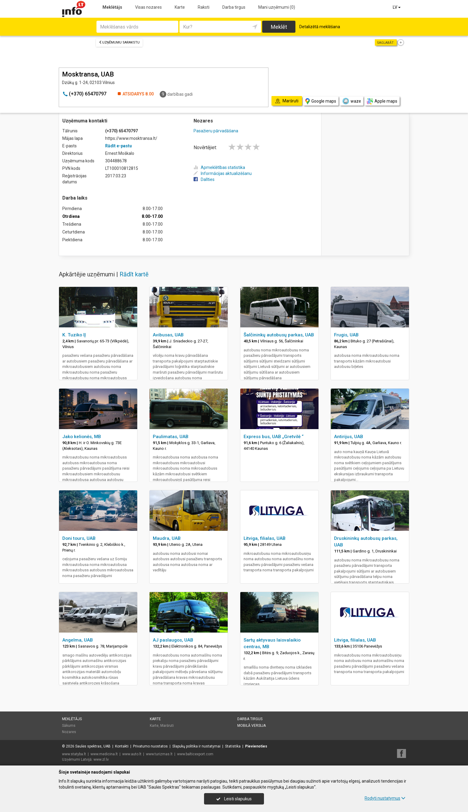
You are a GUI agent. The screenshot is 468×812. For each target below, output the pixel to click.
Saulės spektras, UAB (93, 746)
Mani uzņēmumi (276, 7)
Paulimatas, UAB (170, 436)
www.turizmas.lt (159, 754)
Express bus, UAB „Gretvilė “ (274, 436)
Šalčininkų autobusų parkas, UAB (279, 335)
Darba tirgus (233, 7)
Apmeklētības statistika (219, 167)
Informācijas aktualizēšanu (223, 173)
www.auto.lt (131, 754)
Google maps (320, 101)
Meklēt (279, 27)
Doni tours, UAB (79, 538)
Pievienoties (256, 746)
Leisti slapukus (234, 798)
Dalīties (204, 179)
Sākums (69, 725)
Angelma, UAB (77, 640)
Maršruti (167, 725)
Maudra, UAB (167, 538)
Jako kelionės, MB (81, 436)
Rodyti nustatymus (385, 798)
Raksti (203, 7)
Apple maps (382, 101)
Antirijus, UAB (348, 436)
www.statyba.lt (74, 754)
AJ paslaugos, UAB (173, 640)
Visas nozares (148, 7)
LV (397, 7)
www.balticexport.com (195, 754)
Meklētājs (112, 7)
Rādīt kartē (134, 274)
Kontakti (122, 746)
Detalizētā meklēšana (319, 26)
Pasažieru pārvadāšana (216, 130)
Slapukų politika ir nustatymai (196, 746)
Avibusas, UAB (168, 335)
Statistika (233, 746)
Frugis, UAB (346, 335)
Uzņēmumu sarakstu (119, 42)
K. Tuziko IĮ (74, 335)
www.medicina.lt (104, 754)
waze (351, 101)
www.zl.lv (101, 759)
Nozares (69, 732)
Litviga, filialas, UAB (265, 538)
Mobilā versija (251, 725)
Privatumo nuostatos (150, 746)
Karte (180, 7)
